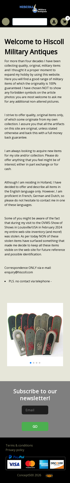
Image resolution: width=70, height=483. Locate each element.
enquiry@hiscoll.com (18, 272)
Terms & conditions (19, 445)
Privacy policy (15, 450)
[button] (30, 363)
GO (35, 426)
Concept (25, 475)
